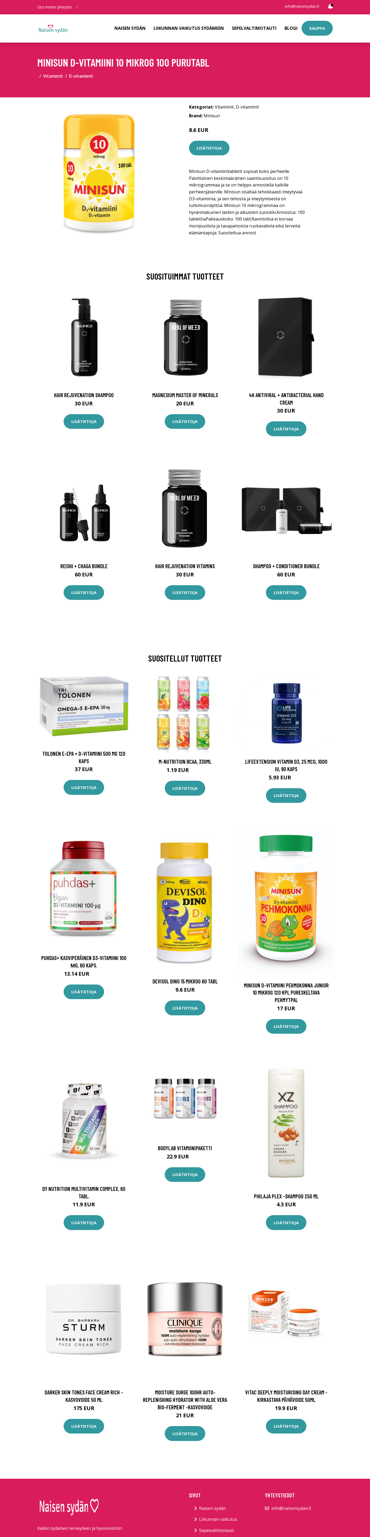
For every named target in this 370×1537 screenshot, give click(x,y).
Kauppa (317, 28)
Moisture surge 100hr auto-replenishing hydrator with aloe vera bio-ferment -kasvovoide (185, 1399)
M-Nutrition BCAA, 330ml (185, 761)
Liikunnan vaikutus (218, 1519)
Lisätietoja (209, 148)
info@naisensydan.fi (302, 6)
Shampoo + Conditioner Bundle (286, 566)
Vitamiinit (53, 76)
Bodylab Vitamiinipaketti (185, 1148)
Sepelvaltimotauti (254, 28)
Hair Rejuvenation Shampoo (84, 395)
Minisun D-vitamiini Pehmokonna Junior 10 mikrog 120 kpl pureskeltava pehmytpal (286, 992)
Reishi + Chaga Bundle (84, 566)
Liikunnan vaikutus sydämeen (189, 28)
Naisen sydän (130, 28)
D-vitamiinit (81, 76)
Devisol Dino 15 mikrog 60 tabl (185, 981)
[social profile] (77, 7)
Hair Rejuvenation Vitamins (185, 566)
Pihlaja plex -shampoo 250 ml (286, 1196)
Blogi (291, 28)
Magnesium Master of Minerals (185, 395)
